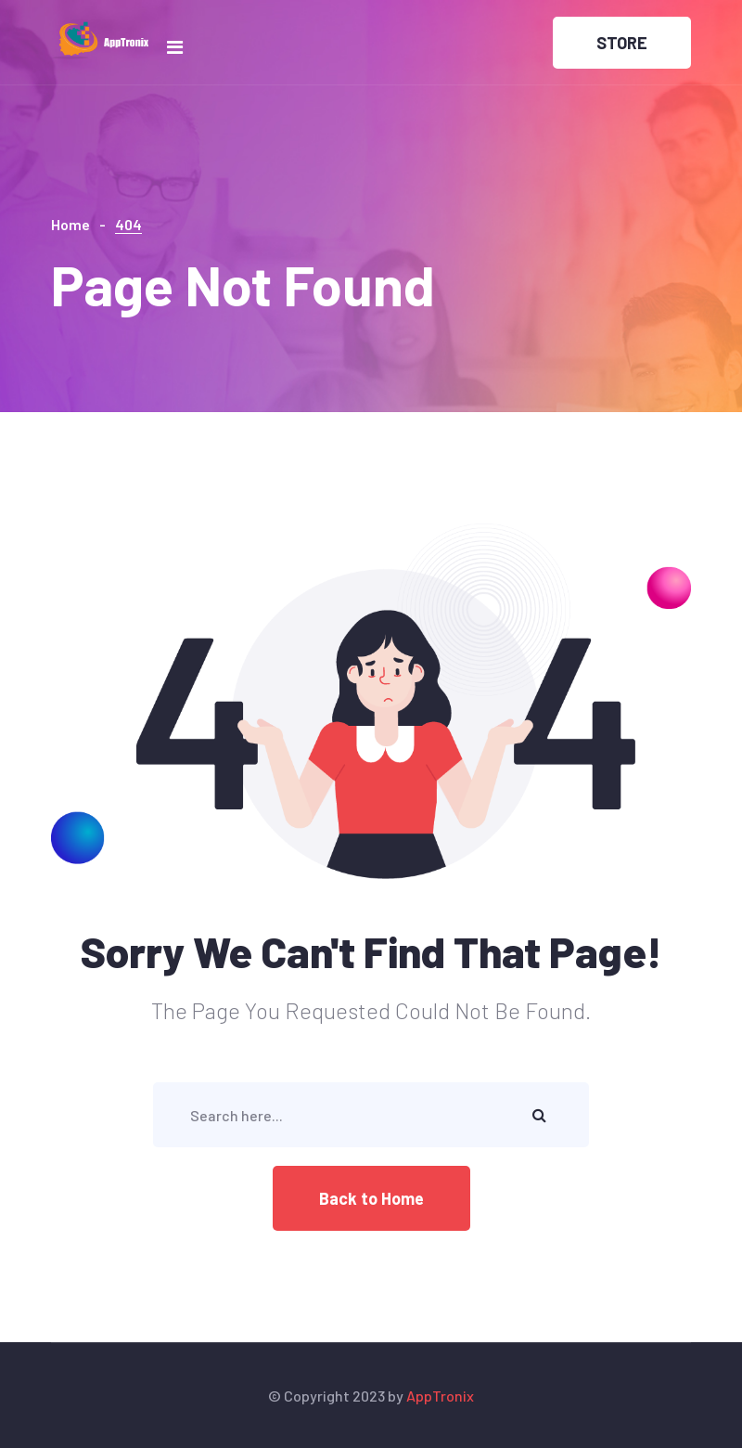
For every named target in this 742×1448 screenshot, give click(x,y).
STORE (621, 42)
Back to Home (371, 1198)
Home (70, 224)
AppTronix (440, 1395)
